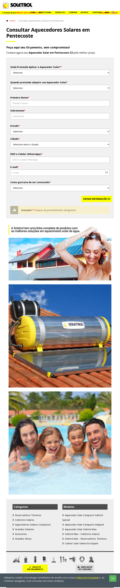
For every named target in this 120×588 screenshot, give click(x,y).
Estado (15, 125)
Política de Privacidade (87, 577)
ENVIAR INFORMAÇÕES (96, 198)
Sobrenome (17, 110)
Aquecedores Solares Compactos (31, 524)
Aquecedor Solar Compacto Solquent (83, 524)
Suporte (84, 12)
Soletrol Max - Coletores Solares (81, 533)
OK (112, 578)
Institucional (45, 12)
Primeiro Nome (19, 97)
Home (32, 12)
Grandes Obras (22, 538)
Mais (107, 12)
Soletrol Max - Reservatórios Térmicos (84, 538)
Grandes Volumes (23, 529)
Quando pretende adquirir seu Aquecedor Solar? (38, 82)
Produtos (60, 12)
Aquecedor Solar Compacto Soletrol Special (82, 517)
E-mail (14, 167)
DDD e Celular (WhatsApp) (26, 154)
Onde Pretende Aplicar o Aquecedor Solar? (36, 67)
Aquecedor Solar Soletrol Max (79, 529)
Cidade (15, 138)
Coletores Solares (23, 519)
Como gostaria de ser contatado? (30, 182)
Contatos (97, 12)
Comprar (73, 12)
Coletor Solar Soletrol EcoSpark (80, 543)
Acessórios (19, 533)
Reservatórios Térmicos (26, 515)
